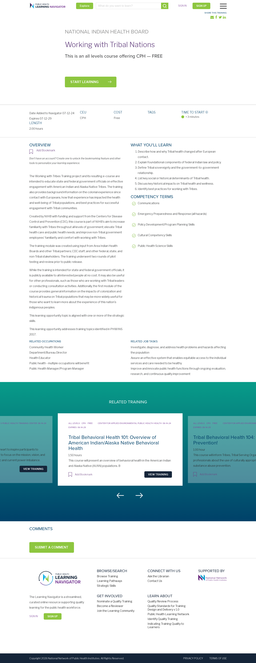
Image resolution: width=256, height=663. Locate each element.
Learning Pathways (109, 580)
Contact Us (155, 580)
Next (139, 495)
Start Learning (84, 82)
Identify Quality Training (163, 618)
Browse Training (107, 576)
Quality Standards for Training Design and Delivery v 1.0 (167, 607)
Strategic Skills (106, 585)
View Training (40, 464)
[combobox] (132, 6)
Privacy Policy (193, 657)
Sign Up (201, 5)
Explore (84, 5)
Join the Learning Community (115, 610)
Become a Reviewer (110, 606)
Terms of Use (218, 657)
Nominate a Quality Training (114, 601)
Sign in (182, 5)
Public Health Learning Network (168, 614)
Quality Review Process (163, 601)
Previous (120, 495)
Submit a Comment (51, 547)
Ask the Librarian (158, 576)
